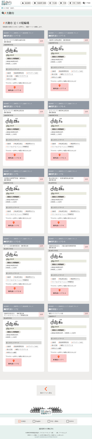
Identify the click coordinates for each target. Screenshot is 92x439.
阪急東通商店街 (19, 73)
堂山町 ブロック (73, 306)
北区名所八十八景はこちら (46, 429)
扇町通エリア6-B (13, 106)
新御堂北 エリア (63, 306)
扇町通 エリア (18, 33)
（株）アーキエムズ (61, 432)
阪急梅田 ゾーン (8, 33)
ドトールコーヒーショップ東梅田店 (18, 146)
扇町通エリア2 (12, 309)
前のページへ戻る (46, 390)
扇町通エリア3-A (58, 242)
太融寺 (9, 73)
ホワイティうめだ (32, 73)
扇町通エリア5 (12, 174)
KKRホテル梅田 (11, 79)
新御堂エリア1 (57, 309)
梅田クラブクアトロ (22, 76)
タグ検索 (86, 3)
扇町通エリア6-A (58, 106)
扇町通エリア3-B (13, 242)
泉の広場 (9, 76)
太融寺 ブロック (27, 103)
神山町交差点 (18, 143)
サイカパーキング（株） (47, 432)
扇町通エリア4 (57, 174)
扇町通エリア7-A (58, 36)
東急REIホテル (30, 143)
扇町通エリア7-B (13, 36)
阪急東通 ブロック (28, 33)
